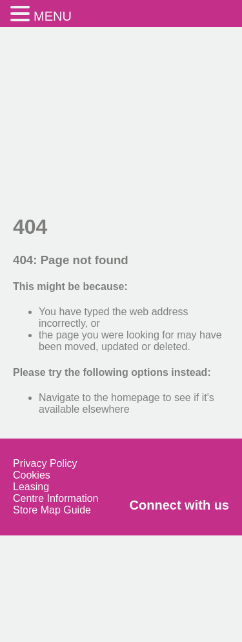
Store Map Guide (52, 509)
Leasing (31, 486)
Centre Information (56, 498)
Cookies (31, 475)
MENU (53, 16)
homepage (135, 397)
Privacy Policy (45, 463)
